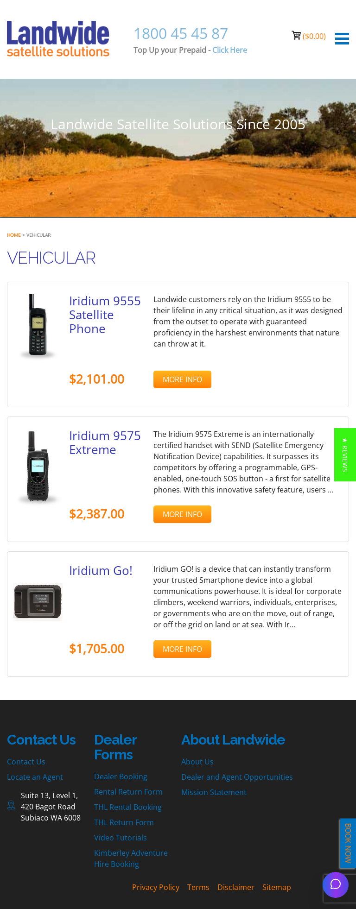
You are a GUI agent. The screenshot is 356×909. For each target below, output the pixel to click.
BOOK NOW (348, 843)
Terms (198, 887)
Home (14, 235)
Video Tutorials (120, 838)
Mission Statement (214, 792)
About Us (197, 762)
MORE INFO (182, 379)
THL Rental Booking (128, 807)
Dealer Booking (120, 776)
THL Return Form (124, 822)
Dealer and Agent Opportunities (237, 777)
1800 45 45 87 (181, 33)
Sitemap (276, 887)
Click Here (229, 50)
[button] (345, 454)
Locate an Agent (35, 777)
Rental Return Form (128, 792)
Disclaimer (235, 887)
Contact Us (26, 762)
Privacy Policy (155, 887)
